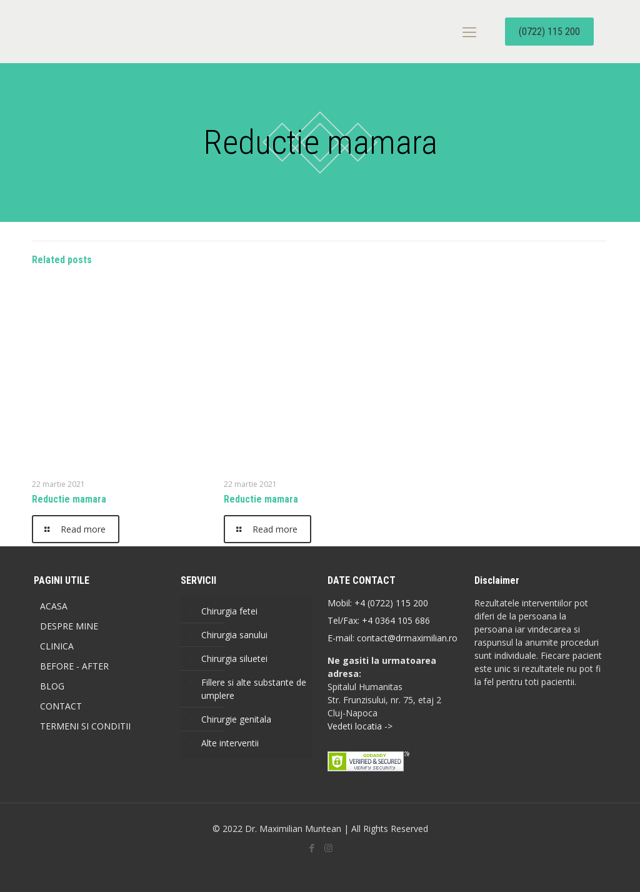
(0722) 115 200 (549, 32)
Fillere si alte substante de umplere (253, 688)
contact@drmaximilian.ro (407, 638)
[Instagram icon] (328, 847)
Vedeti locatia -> (360, 726)
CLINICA (57, 646)
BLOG (52, 686)
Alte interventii (230, 743)
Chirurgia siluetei (234, 658)
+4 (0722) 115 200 (391, 603)
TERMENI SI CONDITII (85, 726)
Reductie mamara (69, 499)
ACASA (54, 606)
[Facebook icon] (311, 847)
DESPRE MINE (69, 626)
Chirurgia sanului (234, 635)
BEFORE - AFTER (74, 666)
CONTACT (61, 706)
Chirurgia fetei (229, 611)
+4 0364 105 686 (394, 620)
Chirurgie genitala (236, 719)
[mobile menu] (469, 31)
